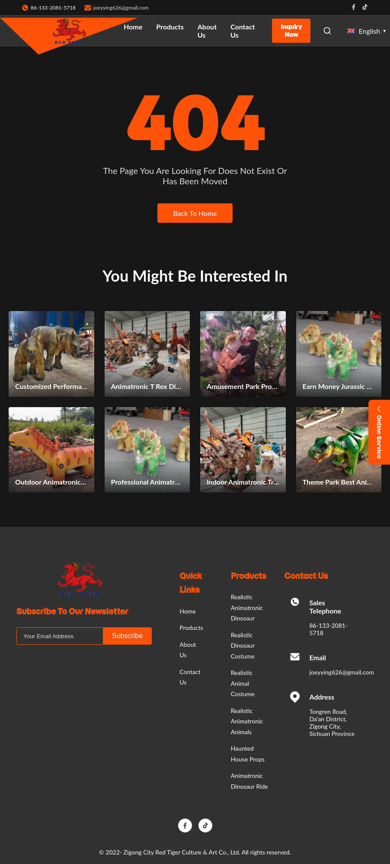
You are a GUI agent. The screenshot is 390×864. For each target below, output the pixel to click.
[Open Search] (327, 30)
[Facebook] (185, 825)
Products (170, 26)
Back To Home (195, 213)
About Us (207, 30)
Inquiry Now (291, 31)
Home (133, 26)
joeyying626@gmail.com (121, 7)
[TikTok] (205, 825)
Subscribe (127, 635)
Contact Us (242, 30)
